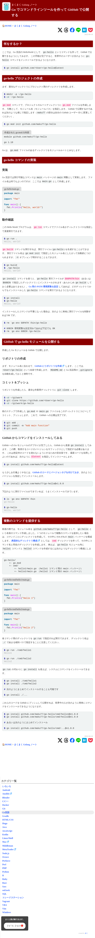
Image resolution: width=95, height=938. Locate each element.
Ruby (4, 879)
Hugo (4, 823)
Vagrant (6, 901)
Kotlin (5, 834)
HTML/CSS (8, 820)
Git (3, 808)
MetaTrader (8, 849)
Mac (4, 842)
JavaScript (7, 831)
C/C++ (5, 801)
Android (6, 790)
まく (86, 933)
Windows (6, 912)
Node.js (5, 853)
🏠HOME (7, 26)
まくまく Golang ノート (24, 4)
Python (5, 872)
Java (4, 827)
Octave (5, 857)
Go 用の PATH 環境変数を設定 (43, 286)
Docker (5, 805)
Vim (4, 909)
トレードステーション (13, 897)
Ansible (5, 794)
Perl (4, 864)
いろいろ (6, 786)
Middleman (7, 846)
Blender (6, 798)
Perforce (6, 861)
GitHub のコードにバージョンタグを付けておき (55, 472)
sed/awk (6, 890)
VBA (4, 905)
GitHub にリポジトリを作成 (48, 366)
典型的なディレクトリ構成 (24, 541)
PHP (4, 868)
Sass (4, 886)
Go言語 (5, 812)
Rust (4, 883)
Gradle (5, 816)
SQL (4, 894)
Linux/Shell (7, 838)
